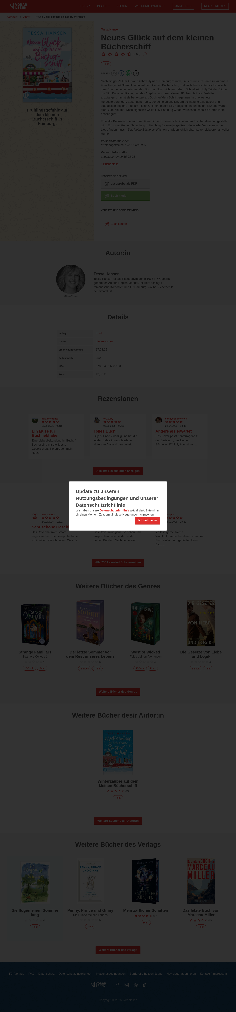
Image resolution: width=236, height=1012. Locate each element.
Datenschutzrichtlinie (114, 510)
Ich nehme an (147, 520)
